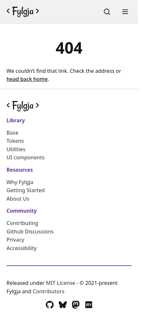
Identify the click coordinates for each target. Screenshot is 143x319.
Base (12, 132)
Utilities (15, 149)
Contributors (49, 291)
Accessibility (21, 248)
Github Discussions (30, 231)
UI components (25, 157)
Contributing (22, 223)
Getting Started (25, 190)
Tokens (15, 140)
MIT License (61, 282)
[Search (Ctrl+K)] (106, 11)
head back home (27, 79)
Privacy (15, 239)
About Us (17, 198)
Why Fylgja (19, 182)
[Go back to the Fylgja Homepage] (22, 11)
